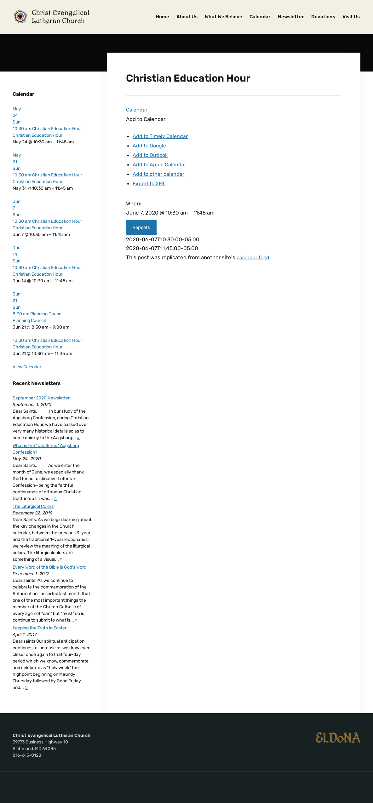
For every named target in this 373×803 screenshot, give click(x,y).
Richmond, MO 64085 (34, 748)
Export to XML (150, 181)
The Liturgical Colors (33, 506)
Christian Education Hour (37, 135)
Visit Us (351, 17)
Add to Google (150, 145)
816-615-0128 (27, 755)
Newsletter (291, 17)
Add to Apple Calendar (160, 163)
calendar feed (254, 255)
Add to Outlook (151, 154)
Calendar (260, 17)
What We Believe (223, 17)
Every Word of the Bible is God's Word (49, 567)
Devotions (323, 17)
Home (162, 17)
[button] (145, 119)
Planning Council (29, 320)
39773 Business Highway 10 (40, 742)
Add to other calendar (159, 172)
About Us (187, 17)
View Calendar (27, 367)
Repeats (141, 225)
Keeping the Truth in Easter (39, 628)
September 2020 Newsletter (41, 398)
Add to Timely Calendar (161, 136)
